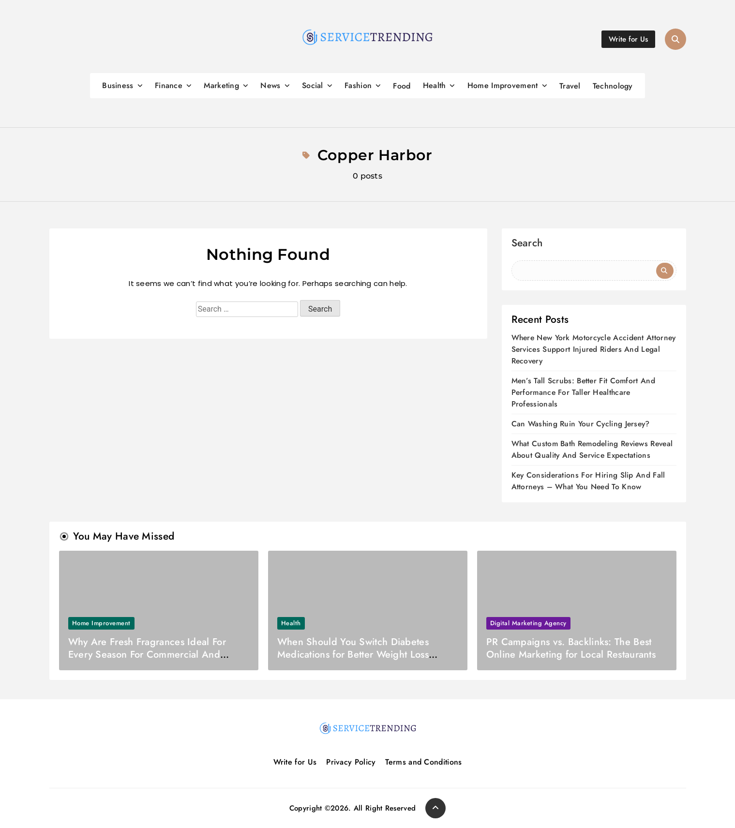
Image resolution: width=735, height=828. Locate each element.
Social (312, 85)
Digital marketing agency (528, 623)
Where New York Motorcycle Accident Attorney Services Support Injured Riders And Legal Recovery (593, 349)
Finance (168, 85)
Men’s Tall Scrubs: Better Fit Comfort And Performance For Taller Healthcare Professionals (583, 392)
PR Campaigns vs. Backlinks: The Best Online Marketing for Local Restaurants (571, 648)
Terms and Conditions (423, 762)
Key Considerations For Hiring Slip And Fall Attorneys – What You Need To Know (588, 480)
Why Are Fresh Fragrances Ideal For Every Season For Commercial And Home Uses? (147, 654)
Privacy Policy (350, 762)
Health (434, 85)
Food (401, 85)
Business (117, 85)
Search (527, 244)
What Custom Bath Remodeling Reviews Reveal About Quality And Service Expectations (592, 449)
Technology (613, 85)
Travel (570, 85)
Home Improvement (502, 85)
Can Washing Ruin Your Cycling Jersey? (580, 423)
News (270, 85)
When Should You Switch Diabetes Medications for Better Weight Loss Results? (353, 654)
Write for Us (295, 762)
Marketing (221, 85)
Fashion (358, 85)
